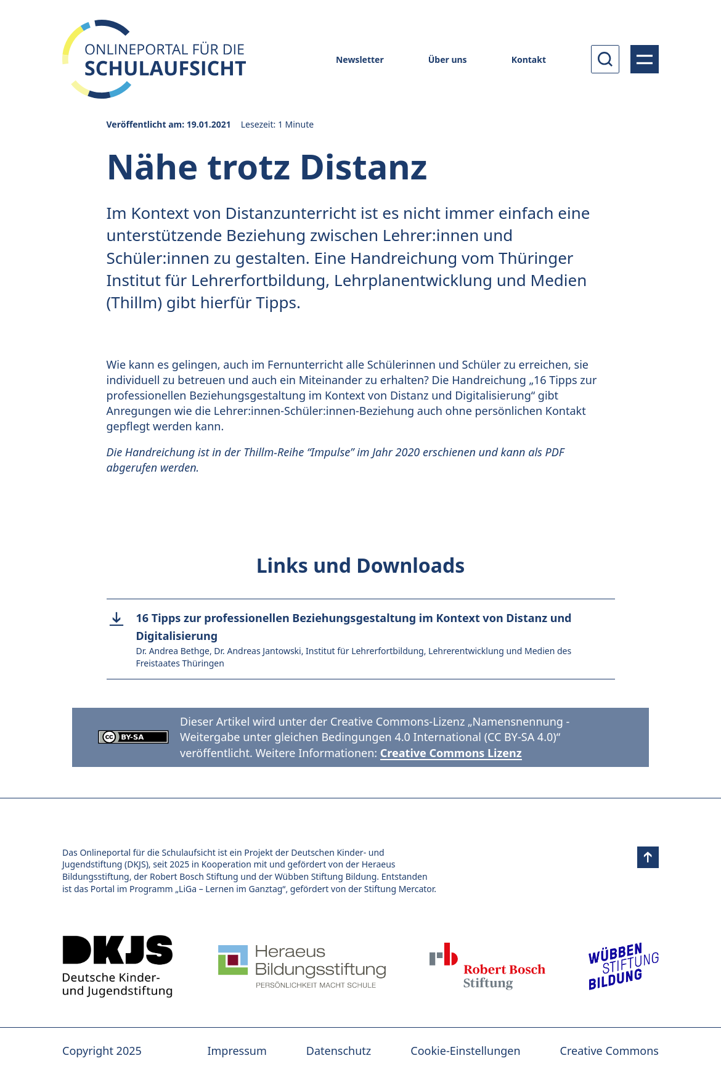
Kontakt (528, 59)
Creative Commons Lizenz (451, 752)
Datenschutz (338, 1050)
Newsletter (360, 59)
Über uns (447, 59)
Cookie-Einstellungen (465, 1050)
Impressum (236, 1050)
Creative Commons (609, 1050)
